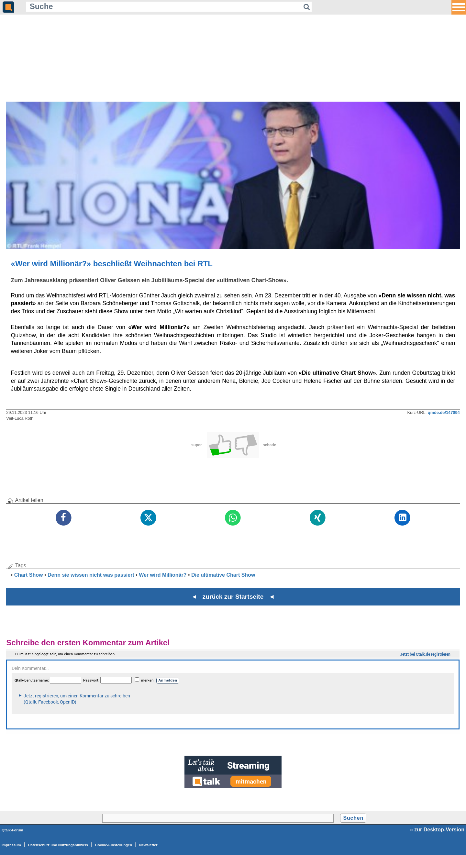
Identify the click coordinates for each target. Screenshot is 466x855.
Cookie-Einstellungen (113, 845)
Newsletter (148, 845)
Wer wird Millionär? (162, 575)
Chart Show (28, 575)
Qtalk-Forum (12, 830)
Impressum (11, 845)
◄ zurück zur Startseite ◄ (233, 596)
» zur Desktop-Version (437, 829)
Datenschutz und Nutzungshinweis (58, 845)
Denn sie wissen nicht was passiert (91, 575)
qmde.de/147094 (444, 412)
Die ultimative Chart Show (223, 575)
